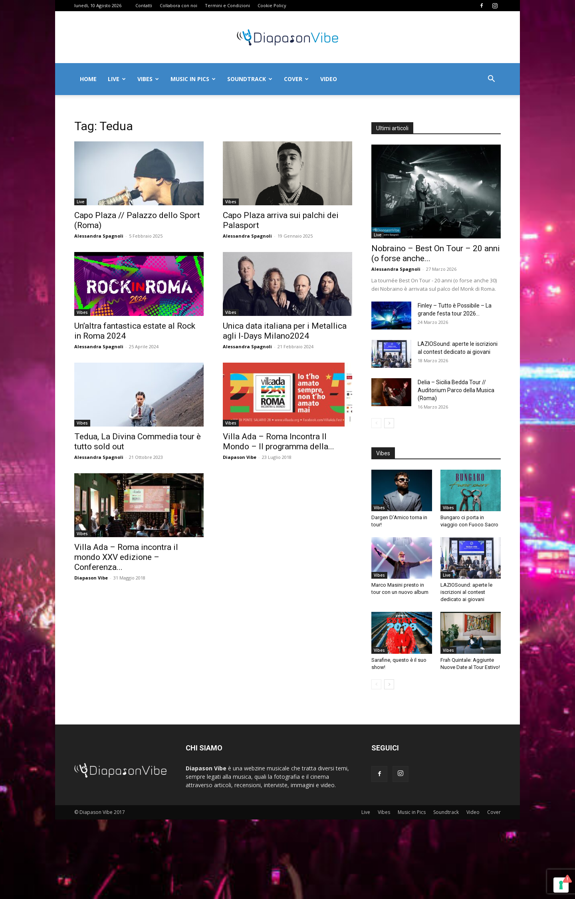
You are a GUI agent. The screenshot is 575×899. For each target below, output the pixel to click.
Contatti (143, 5)
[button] (491, 79)
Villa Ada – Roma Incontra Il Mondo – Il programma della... (278, 441)
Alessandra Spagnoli (98, 236)
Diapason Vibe (239, 457)
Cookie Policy (272, 5)
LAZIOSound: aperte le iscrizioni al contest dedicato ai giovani (466, 592)
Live (117, 79)
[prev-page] (376, 423)
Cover (296, 79)
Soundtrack (249, 79)
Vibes (148, 79)
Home (88, 79)
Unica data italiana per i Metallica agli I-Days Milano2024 (285, 331)
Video (328, 79)
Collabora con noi (178, 5)
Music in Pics (193, 79)
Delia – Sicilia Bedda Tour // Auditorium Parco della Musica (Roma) (456, 390)
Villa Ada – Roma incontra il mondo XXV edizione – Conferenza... (126, 557)
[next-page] (389, 423)
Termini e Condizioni (227, 5)
